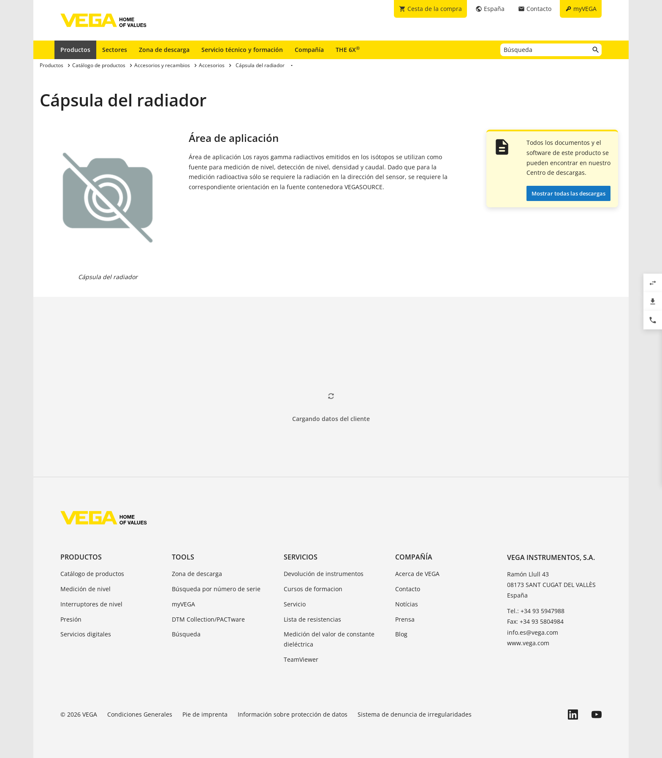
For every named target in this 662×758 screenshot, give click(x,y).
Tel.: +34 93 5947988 (535, 611)
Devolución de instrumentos (324, 574)
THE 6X (348, 49)
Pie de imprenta (205, 714)
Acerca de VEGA (417, 574)
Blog (401, 634)
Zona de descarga (164, 50)
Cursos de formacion (313, 589)
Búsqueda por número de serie (216, 589)
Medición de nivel (85, 589)
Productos (75, 50)
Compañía (309, 50)
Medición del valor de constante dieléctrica (329, 639)
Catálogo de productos (92, 574)
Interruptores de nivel (91, 604)
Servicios (300, 557)
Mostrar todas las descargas (568, 193)
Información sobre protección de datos (292, 714)
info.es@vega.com (532, 632)
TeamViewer (301, 659)
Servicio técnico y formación (242, 50)
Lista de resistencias (312, 619)
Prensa (405, 619)
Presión (70, 619)
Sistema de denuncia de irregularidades (415, 714)
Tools (183, 557)
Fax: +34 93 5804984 (535, 621)
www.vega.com (528, 643)
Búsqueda (186, 634)
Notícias (406, 604)
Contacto (407, 589)
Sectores (114, 50)
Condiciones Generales (139, 714)
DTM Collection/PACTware (208, 619)
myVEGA (183, 604)
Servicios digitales (85, 634)
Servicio (295, 604)
